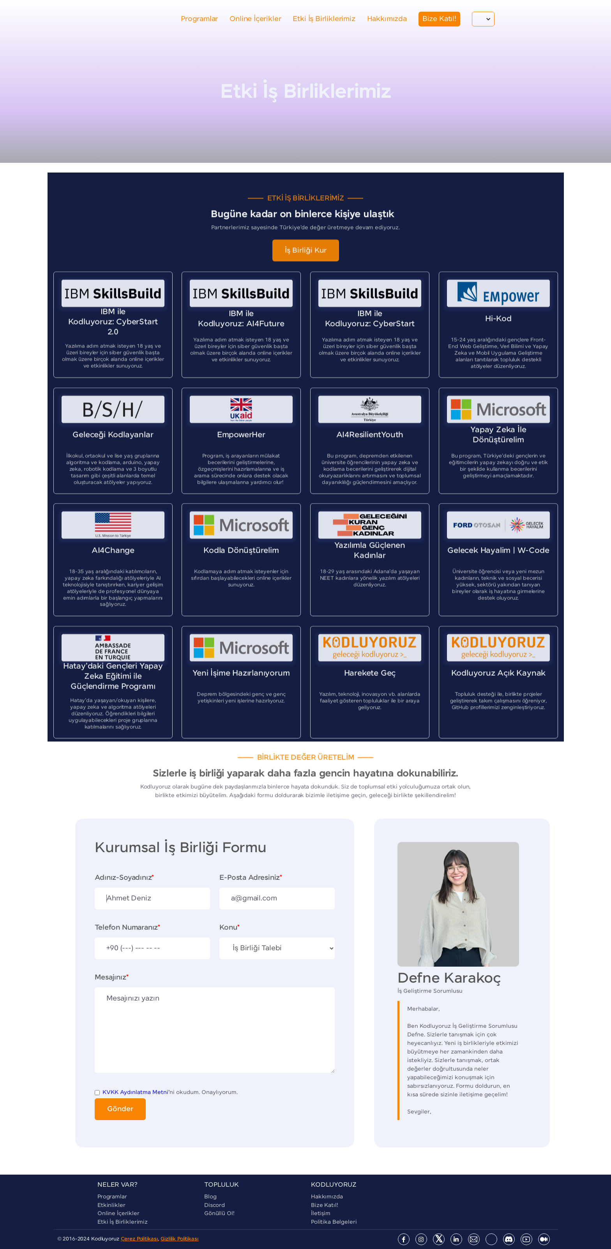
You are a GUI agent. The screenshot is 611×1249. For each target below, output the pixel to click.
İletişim (320, 1213)
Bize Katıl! (324, 1205)
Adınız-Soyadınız (124, 877)
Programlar (112, 1197)
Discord (214, 1205)
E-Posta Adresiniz (250, 877)
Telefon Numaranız (127, 927)
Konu (229, 927)
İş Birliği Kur (306, 256)
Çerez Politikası (139, 1239)
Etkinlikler (111, 1205)
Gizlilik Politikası (180, 1239)
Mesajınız (111, 977)
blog (210, 1197)
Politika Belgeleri (334, 1222)
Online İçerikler (118, 1213)
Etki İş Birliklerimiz (122, 1222)
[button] (483, 19)
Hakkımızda (327, 1197)
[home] (85, 19)
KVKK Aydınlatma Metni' (136, 1092)
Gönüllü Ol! (219, 1213)
